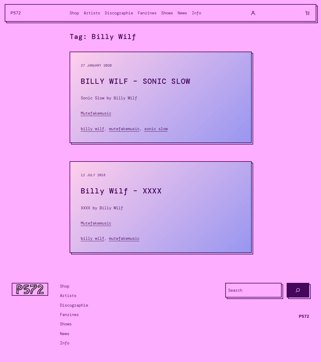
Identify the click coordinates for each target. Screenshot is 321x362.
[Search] (298, 290)
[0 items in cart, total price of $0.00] (307, 13)
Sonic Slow (156, 128)
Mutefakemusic (96, 113)
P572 (16, 13)
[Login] (253, 13)
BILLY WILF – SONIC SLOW (136, 81)
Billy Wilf (92, 128)
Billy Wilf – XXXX (121, 191)
